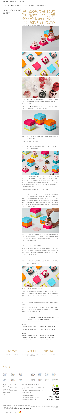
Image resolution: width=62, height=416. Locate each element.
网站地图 (5, 404)
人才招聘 (15, 390)
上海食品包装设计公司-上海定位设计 (48, 328)
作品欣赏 (12, 5)
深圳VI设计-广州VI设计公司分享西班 (29, 329)
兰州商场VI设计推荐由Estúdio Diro (47, 335)
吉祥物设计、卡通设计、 (47, 354)
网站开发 (57, 407)
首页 (5, 5)
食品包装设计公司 (39, 406)
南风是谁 (11, 387)
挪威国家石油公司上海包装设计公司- (29, 326)
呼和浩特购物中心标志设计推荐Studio (29, 339)
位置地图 (15, 387)
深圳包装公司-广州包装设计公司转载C (48, 329)
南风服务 (11, 390)
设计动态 (8, 392)
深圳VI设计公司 (47, 406)
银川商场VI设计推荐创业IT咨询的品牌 (29, 335)
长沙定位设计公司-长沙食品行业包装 (29, 328)
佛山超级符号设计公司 (26, 106)
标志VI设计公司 (14, 404)
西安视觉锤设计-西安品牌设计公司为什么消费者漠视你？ (38, 319)
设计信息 (8, 5)
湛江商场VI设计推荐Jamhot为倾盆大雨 (48, 337)
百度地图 (9, 404)
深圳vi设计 (53, 406)
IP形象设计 (55, 354)
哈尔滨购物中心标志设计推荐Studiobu (48, 339)
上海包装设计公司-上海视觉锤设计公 (48, 326)
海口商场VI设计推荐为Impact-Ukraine (29, 337)
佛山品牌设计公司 (25, 194)
